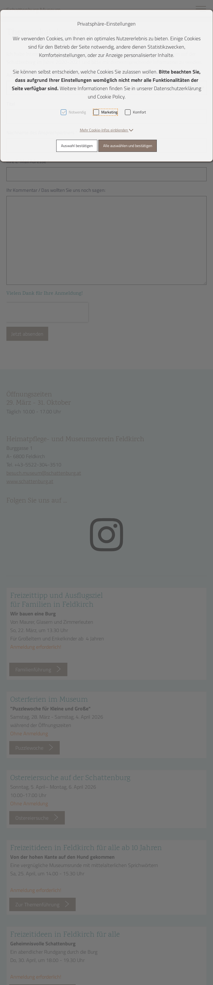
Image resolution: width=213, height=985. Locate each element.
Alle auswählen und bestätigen (127, 146)
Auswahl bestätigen (77, 146)
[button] (106, 130)
